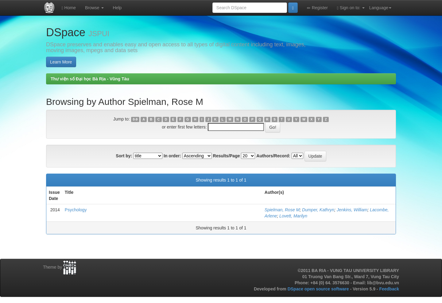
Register (317, 7)
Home (69, 7)
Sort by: (124, 155)
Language (380, 7)
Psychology (76, 209)
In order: (172, 155)
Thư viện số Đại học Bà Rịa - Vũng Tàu (90, 78)
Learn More (61, 61)
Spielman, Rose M (282, 209)
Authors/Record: (273, 155)
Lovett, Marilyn (293, 215)
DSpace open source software (319, 288)
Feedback (389, 288)
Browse (94, 7)
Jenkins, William (352, 209)
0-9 (135, 119)
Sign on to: (351, 7)
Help (117, 7)
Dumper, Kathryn (318, 209)
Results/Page (226, 155)
